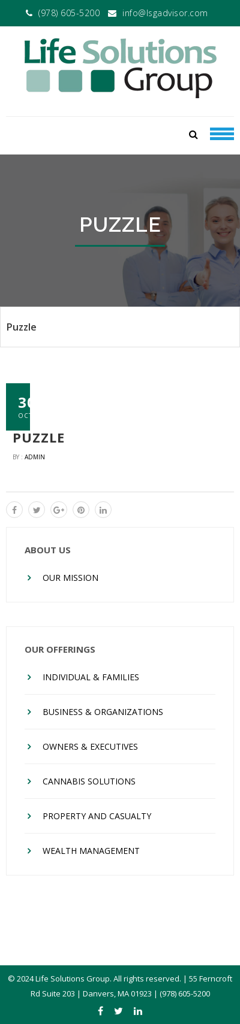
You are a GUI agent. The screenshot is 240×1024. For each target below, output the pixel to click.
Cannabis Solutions (89, 781)
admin (35, 457)
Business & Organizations (103, 711)
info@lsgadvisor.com (165, 13)
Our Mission (70, 577)
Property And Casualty (97, 816)
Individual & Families (91, 677)
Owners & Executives (90, 746)
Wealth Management (91, 850)
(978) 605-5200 (69, 13)
